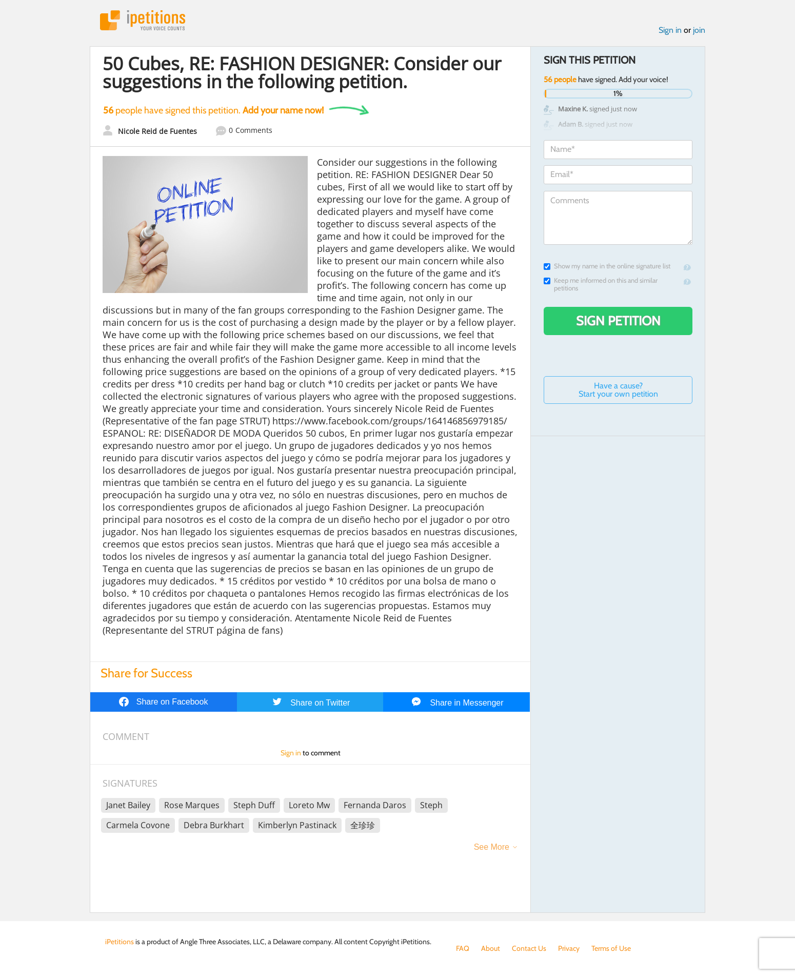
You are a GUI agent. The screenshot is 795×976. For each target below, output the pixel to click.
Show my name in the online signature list (607, 266)
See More (491, 847)
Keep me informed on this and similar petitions (601, 284)
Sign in (670, 30)
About (490, 948)
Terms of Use (611, 948)
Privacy (569, 948)
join (699, 30)
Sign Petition (618, 320)
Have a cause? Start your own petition (618, 390)
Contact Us (529, 948)
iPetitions (142, 20)
